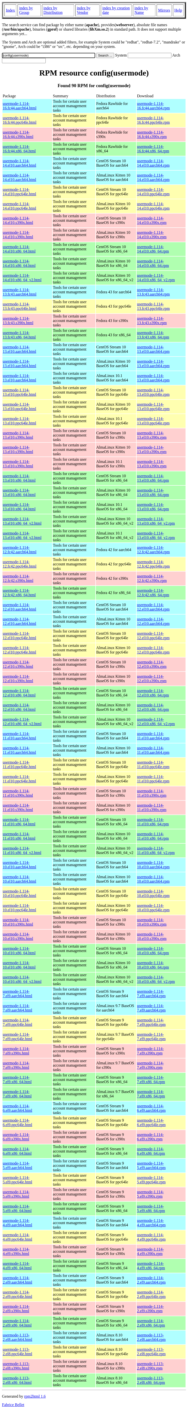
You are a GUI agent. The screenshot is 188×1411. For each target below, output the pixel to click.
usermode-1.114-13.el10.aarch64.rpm (153, 349)
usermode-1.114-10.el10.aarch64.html (19, 864)
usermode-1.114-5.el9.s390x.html (16, 1194)
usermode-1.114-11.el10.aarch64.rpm (153, 736)
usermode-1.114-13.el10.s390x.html (18, 435)
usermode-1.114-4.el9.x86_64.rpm (151, 1265)
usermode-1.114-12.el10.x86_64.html (19, 693)
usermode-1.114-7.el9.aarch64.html (17, 993)
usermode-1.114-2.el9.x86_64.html (17, 1323)
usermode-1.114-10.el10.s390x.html (18, 922)
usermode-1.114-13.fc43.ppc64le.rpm (153, 306)
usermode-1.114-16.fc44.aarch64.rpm (153, 105)
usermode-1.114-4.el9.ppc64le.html (17, 1237)
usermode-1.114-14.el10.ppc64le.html (19, 191)
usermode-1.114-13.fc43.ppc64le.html (19, 306)
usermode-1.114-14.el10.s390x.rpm (152, 220)
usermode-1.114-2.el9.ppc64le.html (17, 1294)
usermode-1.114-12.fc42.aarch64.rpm (153, 549)
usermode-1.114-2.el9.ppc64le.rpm (151, 1294)
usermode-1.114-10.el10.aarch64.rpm (153, 864)
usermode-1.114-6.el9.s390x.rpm (150, 1137)
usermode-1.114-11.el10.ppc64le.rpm (153, 764)
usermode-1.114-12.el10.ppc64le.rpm (153, 635)
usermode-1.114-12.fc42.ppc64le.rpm (153, 564)
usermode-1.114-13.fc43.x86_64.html (19, 335)
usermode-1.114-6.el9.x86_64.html (17, 1151)
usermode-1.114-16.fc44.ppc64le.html (19, 120)
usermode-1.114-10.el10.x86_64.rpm (153, 950)
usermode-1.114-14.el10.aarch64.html (19, 163)
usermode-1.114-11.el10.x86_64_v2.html (22, 850)
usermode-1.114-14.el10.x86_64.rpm (153, 249)
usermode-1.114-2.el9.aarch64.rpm (151, 1280)
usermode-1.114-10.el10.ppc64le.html (19, 893)
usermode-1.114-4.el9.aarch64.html (17, 1222)
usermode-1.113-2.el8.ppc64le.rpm (151, 1351)
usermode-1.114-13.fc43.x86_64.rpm (153, 335)
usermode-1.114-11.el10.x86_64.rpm (153, 821)
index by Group (26, 10)
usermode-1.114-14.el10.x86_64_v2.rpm (156, 277)
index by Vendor (84, 10)
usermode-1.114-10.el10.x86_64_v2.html (22, 979)
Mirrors (164, 10)
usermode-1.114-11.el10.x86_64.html (19, 821)
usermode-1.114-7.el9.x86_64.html (17, 1079)
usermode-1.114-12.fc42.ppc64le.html (19, 564)
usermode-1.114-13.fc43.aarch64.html (19, 292)
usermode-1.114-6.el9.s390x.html (16, 1137)
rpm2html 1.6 (35, 1396)
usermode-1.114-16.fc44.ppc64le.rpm (153, 120)
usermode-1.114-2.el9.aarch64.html (17, 1280)
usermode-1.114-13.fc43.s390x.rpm (152, 320)
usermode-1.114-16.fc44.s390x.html (18, 134)
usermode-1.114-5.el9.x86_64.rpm (151, 1208)
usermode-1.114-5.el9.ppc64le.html (17, 1179)
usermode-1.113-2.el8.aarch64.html (17, 1337)
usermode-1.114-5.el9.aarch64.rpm (151, 1165)
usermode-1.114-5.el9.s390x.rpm (150, 1194)
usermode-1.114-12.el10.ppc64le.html (19, 635)
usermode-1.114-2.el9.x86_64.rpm (151, 1323)
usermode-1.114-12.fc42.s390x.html (18, 578)
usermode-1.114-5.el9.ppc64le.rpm (151, 1179)
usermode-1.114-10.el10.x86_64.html (19, 950)
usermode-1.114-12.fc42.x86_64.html (19, 592)
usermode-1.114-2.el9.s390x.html (16, 1308)
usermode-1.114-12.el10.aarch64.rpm (153, 607)
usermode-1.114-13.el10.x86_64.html (19, 478)
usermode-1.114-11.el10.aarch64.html (19, 736)
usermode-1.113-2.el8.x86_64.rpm (151, 1380)
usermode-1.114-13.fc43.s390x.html (18, 320)
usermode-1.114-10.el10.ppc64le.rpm (153, 893)
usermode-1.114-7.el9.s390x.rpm (150, 1051)
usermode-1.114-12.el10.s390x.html (18, 664)
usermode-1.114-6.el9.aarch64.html (17, 1108)
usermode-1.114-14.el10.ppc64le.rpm (153, 191)
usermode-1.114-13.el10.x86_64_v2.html (22, 521)
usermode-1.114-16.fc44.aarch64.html (19, 105)
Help (178, 10)
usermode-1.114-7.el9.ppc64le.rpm (151, 1022)
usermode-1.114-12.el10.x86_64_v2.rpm (156, 721)
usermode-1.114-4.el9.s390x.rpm (150, 1251)
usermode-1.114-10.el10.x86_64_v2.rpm (156, 979)
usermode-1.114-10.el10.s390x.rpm (152, 922)
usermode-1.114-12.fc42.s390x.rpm (152, 578)
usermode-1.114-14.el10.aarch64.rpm (153, 163)
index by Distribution (53, 10)
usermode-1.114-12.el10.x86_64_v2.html (22, 721)
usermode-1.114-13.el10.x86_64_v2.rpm (156, 521)
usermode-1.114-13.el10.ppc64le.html (19, 392)
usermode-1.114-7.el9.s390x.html (16, 1051)
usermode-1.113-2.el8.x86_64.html (17, 1380)
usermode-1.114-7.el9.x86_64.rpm (151, 1079)
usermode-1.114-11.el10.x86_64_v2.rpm (156, 850)
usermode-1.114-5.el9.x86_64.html (17, 1208)
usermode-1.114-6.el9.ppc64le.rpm (151, 1122)
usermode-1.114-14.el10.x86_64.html (19, 249)
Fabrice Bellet (13, 1405)
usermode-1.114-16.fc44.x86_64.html (19, 148)
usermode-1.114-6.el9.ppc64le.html (17, 1122)
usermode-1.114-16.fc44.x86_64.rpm (153, 148)
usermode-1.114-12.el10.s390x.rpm (152, 664)
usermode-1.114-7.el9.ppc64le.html (17, 1022)
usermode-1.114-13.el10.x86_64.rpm (153, 478)
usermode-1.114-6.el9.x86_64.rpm (151, 1151)
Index (10, 10)
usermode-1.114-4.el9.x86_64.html (17, 1265)
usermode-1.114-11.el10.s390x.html (18, 793)
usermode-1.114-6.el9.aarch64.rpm (151, 1108)
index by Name (141, 10)
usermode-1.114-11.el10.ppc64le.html (19, 764)
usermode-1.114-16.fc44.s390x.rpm (152, 134)
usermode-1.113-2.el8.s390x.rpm (150, 1366)
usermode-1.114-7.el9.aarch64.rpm (151, 993)
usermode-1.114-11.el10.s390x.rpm (151, 793)
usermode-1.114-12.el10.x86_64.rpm (153, 693)
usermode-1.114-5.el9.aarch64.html (17, 1165)
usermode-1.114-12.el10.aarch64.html (19, 607)
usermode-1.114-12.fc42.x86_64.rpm (153, 592)
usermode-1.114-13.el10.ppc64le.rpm (153, 392)
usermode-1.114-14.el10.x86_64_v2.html (22, 277)
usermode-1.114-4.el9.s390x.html (16, 1251)
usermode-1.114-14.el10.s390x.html (18, 220)
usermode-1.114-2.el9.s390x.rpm (150, 1308)
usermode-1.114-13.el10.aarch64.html (19, 349)
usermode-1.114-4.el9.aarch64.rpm (151, 1222)
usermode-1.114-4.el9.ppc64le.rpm (151, 1237)
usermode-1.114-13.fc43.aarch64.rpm (153, 292)
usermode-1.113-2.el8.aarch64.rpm (151, 1337)
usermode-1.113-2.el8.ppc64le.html (17, 1351)
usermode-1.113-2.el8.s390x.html (16, 1366)
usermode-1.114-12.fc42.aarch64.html (19, 549)
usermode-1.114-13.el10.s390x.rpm (152, 435)
